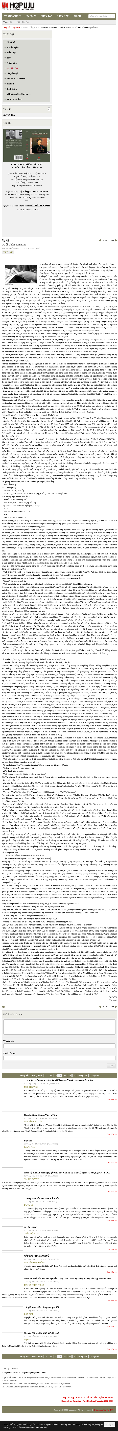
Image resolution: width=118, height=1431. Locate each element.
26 (60, 1075)
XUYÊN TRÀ (9, 115)
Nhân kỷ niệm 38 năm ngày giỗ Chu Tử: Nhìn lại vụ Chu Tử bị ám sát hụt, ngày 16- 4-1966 (67, 1172)
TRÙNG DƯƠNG (31, 1179)
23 (46, 1075)
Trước (104, 240)
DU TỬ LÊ (28, 1205)
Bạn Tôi (28, 1140)
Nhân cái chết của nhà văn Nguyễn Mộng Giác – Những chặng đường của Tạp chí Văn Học (67, 1278)
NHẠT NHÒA (30, 1227)
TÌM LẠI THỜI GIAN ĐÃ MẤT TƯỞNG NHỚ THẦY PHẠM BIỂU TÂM (58, 1080)
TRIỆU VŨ (8, 252)
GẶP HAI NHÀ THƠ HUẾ (36, 1256)
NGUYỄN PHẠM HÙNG (34, 1262)
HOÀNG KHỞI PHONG (34, 1285)
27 (65, 1075)
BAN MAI (28, 1314)
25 (56, 1075)
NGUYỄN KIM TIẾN (33, 1121)
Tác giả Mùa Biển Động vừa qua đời (41, 1307)
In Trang (3, 1007)
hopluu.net (73, 1410)
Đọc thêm (110, 1100)
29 (74, 1075)
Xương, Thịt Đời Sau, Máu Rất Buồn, (42, 1198)
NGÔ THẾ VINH (31, 1087)
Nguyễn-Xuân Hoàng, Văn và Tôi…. (41, 1115)
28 (70, 1075)
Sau (112, 240)
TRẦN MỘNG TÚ (31, 1233)
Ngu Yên (27, 1339)
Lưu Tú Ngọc (29, 1147)
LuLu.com (43, 191)
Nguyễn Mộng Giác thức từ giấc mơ (41, 1333)
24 (51, 1075)
